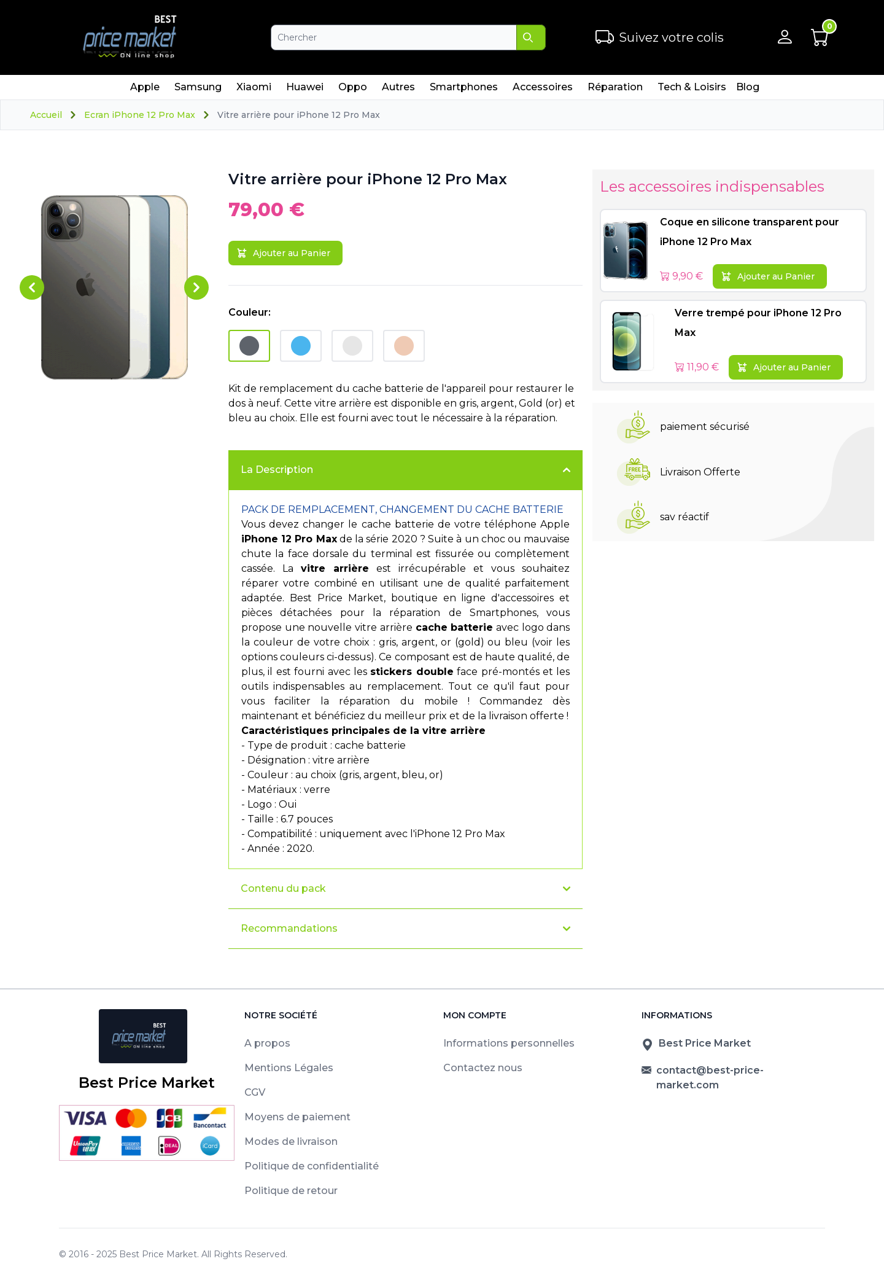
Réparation (615, 90)
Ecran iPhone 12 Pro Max (139, 114)
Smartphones (463, 90)
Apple (145, 90)
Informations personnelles (509, 1043)
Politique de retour (291, 1190)
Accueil (46, 114)
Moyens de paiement (297, 1117)
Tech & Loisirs (691, 90)
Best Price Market (158, 1254)
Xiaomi (253, 90)
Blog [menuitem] (747, 87)
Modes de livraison (291, 1141)
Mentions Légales (288, 1068)
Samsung (198, 90)
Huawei (304, 90)
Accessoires (542, 90)
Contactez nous (482, 1068)
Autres (398, 90)
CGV (254, 1092)
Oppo (352, 90)
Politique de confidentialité (311, 1166)
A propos (267, 1043)
